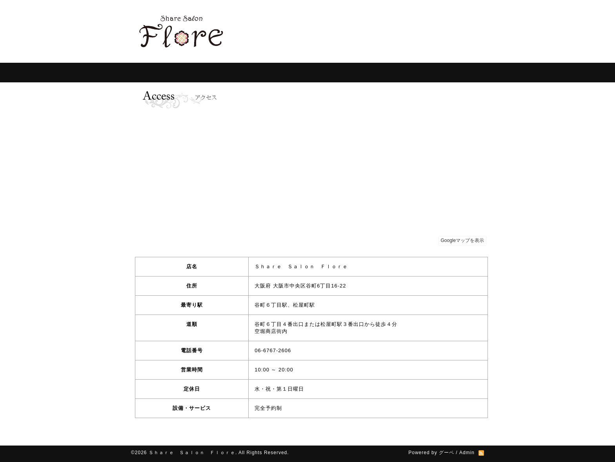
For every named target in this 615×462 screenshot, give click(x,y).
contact (464, 72)
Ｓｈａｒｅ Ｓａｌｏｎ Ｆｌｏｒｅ (192, 452)
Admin (467, 452)
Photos (386, 72)
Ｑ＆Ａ (344, 72)
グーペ (446, 452)
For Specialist (299, 72)
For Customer (246, 72)
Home (146, 72)
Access (425, 72)
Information (189, 72)
